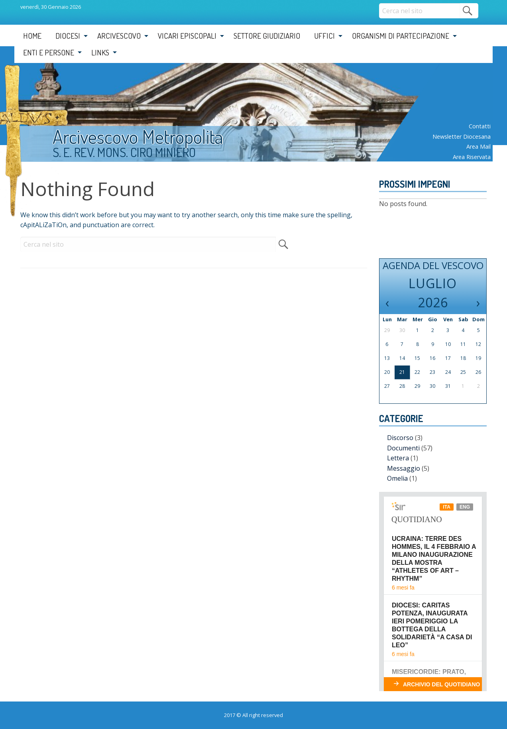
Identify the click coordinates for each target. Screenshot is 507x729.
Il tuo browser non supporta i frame (433, 591)
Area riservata (472, 157)
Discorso (400, 437)
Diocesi (67, 36)
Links (100, 52)
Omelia (397, 478)
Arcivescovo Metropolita (138, 136)
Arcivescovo (119, 36)
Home (32, 36)
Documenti (403, 448)
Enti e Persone (48, 52)
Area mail (478, 146)
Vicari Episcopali (187, 36)
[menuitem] (32, 36)
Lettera (398, 458)
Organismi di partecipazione (400, 36)
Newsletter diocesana (461, 136)
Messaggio (403, 468)
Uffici (324, 36)
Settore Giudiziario (267, 36)
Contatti (480, 126)
